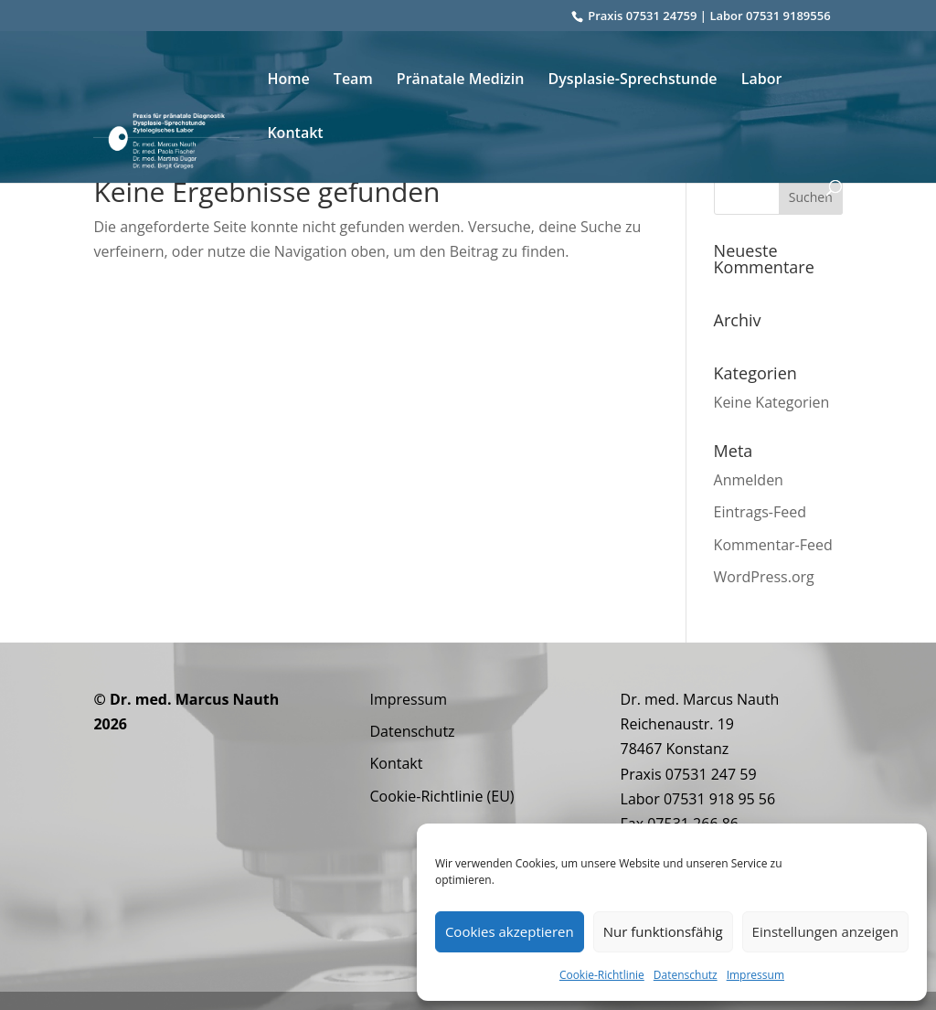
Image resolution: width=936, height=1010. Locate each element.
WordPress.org (764, 577)
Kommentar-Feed (773, 545)
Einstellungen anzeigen (825, 931)
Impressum (755, 975)
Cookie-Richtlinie (601, 975)
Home (288, 80)
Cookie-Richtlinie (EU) (441, 796)
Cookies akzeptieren (509, 931)
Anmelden (748, 480)
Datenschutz (686, 975)
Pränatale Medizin (461, 80)
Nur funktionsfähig (663, 931)
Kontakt (295, 134)
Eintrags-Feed (760, 512)
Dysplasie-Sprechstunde (633, 80)
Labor (761, 80)
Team (353, 80)
